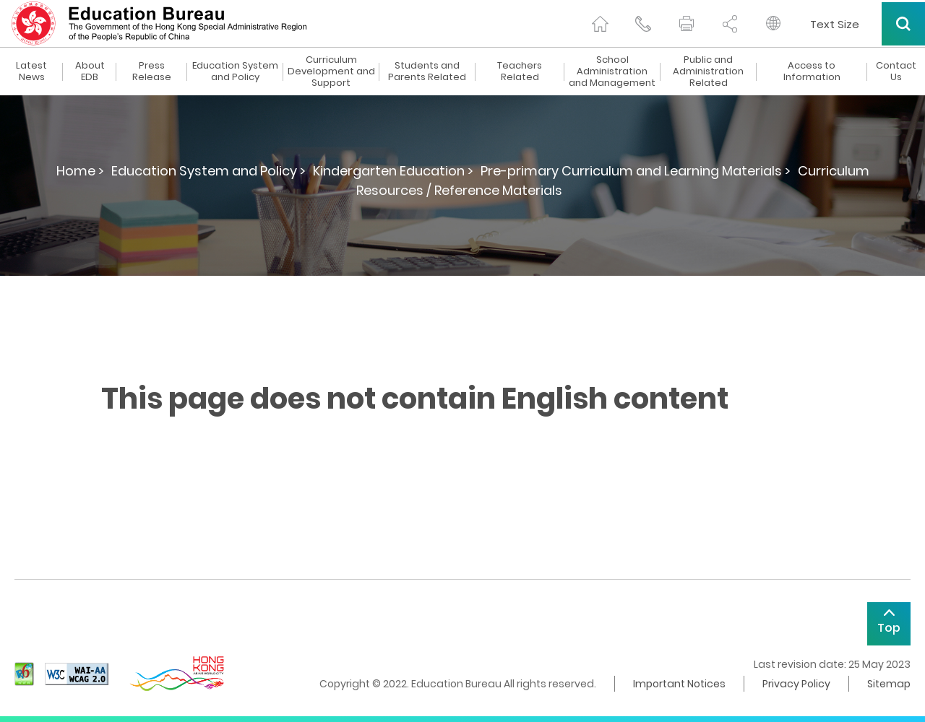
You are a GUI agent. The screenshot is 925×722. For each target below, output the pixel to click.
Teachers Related (519, 71)
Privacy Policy (796, 684)
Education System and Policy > (208, 171)
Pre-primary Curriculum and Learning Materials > (636, 171)
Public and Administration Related (708, 71)
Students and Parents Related (427, 71)
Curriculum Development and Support (331, 71)
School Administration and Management (612, 71)
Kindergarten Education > (393, 171)
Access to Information (811, 71)
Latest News (31, 71)
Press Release (151, 71)
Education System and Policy (235, 71)
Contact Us (896, 71)
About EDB (90, 71)
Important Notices (679, 684)
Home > (80, 171)
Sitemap (889, 684)
